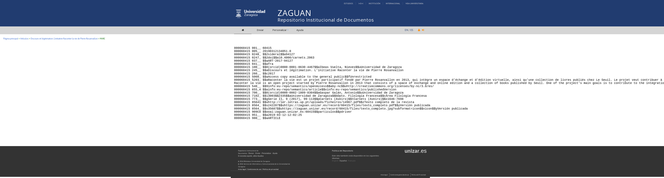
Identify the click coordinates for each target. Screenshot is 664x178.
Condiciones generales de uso (399, 175)
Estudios (348, 3)
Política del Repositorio (342, 150)
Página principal (10, 38)
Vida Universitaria (414, 3)
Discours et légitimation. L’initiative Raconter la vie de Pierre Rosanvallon (64, 38)
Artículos (24, 38)
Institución (374, 3)
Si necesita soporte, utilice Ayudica (251, 156)
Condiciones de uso (254, 169)
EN (406, 30)
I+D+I (361, 3)
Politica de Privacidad (419, 175)
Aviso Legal (384, 175)
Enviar (260, 30)
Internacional (393, 3)
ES (411, 30)
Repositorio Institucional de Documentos (326, 20)
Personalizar (279, 30)
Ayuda (299, 30)
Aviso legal (242, 169)
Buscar (251, 153)
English (335, 160)
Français (352, 160)
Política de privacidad (271, 169)
